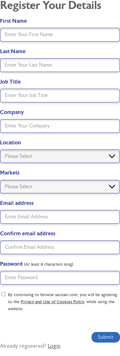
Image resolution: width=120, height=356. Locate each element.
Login (54, 346)
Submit (106, 337)
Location (10, 143)
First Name (13, 21)
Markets (10, 173)
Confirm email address (27, 234)
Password (36, 264)
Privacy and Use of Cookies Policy (52, 302)
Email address (17, 203)
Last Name (13, 51)
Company (12, 112)
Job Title (10, 82)
